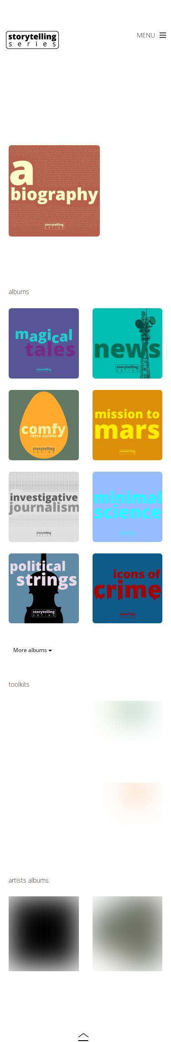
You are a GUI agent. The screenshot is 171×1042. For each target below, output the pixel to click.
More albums (32, 650)
